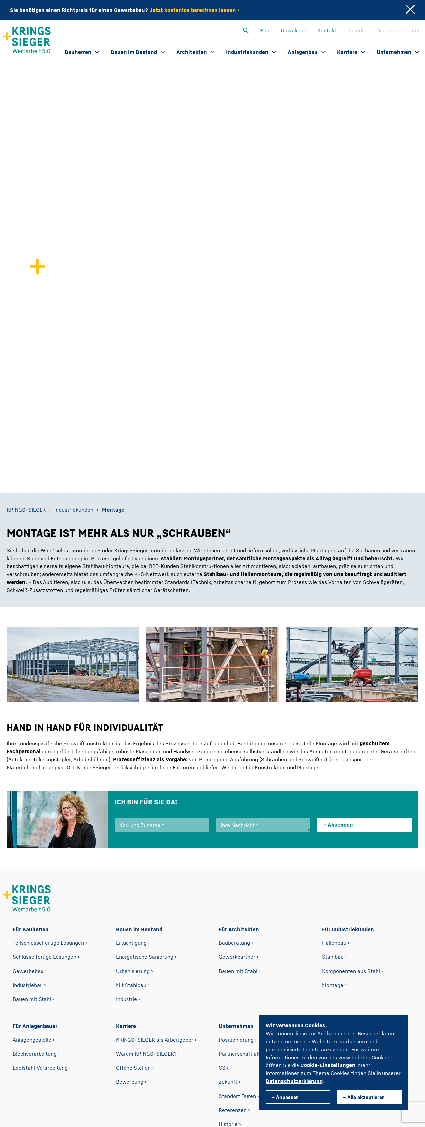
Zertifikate (231, 972)
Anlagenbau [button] (307, 52)
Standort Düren (237, 915)
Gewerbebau (28, 790)
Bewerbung (129, 901)
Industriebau (28, 805)
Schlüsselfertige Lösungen (44, 776)
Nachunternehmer (398, 30)
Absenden (340, 644)
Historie (228, 943)
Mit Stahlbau (131, 805)
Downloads (294, 30)
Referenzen (233, 930)
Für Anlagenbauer (35, 845)
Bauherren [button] (82, 52)
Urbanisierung (133, 790)
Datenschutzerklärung (294, 1081)
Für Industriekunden (348, 749)
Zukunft (228, 901)
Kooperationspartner (244, 986)
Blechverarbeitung (35, 873)
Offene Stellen (133, 887)
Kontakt (326, 30)
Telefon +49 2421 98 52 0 (165, 1050)
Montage (332, 805)
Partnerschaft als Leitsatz (250, 873)
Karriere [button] (351, 52)
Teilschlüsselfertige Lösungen (48, 762)
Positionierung (236, 859)
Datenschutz (137, 1076)
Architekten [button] (195, 52)
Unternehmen (236, 845)
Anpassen (287, 1097)
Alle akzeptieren (366, 1097)
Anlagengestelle (32, 859)
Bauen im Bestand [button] (138, 52)
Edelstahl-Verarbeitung (40, 887)
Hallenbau (334, 762)
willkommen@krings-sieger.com (257, 1050)
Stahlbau (333, 776)
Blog (265, 30)
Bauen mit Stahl (32, 818)
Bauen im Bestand (139, 749)
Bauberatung (234, 762)
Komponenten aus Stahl (351, 790)
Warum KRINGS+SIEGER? (146, 873)
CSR (224, 887)
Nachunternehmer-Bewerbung (358, 859)
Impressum (186, 1076)
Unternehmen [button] (398, 52)
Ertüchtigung (131, 762)
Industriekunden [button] (251, 52)
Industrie (126, 818)
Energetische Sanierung (144, 776)
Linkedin (356, 30)
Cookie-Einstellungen (327, 1065)
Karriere (126, 845)
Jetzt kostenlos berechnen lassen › (194, 10)
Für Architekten (239, 749)
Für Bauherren (31, 749)
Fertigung (230, 957)
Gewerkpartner (237, 776)
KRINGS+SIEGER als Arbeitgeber (154, 859)
